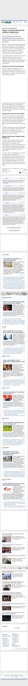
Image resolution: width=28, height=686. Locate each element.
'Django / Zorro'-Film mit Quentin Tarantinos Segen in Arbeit (16, 413)
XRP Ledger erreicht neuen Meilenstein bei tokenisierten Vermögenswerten (11, 453)
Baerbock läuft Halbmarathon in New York (12, 444)
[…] (9, 273)
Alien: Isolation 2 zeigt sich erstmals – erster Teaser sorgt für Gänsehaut (13, 613)
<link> (11, 218)
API (20, 676)
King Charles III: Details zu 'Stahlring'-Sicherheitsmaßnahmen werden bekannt (12, 593)
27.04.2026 (5, 636)
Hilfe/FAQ (17, 676)
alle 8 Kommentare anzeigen (14, 227)
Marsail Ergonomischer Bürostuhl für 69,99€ (13, 353)
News (9, 676)
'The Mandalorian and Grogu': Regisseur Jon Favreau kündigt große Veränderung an (13, 582)
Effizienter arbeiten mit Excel (10, 504)
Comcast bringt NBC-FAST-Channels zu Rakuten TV (14, 415)
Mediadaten (15, 674)
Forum (6, 676)
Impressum (21, 674)
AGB (12, 674)
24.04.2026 (5, 641)
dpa (17, 34)
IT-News (4, 326)
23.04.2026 (5, 642)
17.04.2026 (14, 637)
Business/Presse (6, 479)
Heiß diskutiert (15, 646)
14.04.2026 (14, 641)
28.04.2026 (5, 635)
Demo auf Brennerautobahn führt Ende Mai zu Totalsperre (16, 278)
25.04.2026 (5, 640)
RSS (22, 676)
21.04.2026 (5, 645)
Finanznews (5, 447)
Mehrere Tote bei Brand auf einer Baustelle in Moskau (15, 288)
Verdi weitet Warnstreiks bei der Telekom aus (13, 279)
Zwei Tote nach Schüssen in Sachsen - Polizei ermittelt (15, 282)
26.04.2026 (5, 639)
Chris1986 (7, 202)
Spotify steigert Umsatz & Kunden (11, 414)
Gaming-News (6, 356)
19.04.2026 (14, 635)
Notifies (25, 649)
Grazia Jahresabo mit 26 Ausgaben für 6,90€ (13, 349)
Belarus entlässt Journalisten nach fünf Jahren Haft (15, 286)
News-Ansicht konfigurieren (22, 648)
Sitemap (2, 674)
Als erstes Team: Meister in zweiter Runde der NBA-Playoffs (16, 443)
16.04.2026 (14, 639)
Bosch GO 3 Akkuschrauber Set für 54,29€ (12, 318)
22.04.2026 (5, 644)
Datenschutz (7, 674)
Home (25, 674)
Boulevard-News (6, 297)
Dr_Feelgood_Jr (8, 185)
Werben (12, 676)
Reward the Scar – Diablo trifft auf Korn (12, 385)
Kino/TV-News (6, 387)
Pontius (6, 178)
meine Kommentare (16, 649)
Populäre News (15, 645)
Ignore (22, 649)
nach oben (23, 677)
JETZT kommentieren (14, 230)
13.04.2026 (14, 642)
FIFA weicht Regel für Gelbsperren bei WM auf (13, 442)
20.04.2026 (5, 646)
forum (26, 232)
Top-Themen (5, 254)
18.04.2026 (14, 636)
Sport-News (5, 418)
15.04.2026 (14, 640)
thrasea (6, 193)
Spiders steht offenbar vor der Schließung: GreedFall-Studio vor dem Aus (14, 362)
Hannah (6, 214)
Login (17, 22)
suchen (17, 628)
